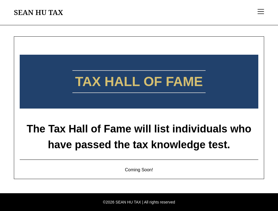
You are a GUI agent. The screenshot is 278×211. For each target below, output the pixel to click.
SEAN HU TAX (38, 12)
